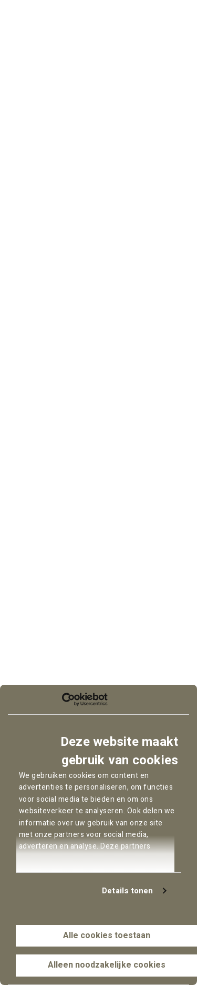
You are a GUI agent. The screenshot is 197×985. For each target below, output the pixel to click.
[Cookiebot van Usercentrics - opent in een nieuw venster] (62, 699)
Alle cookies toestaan (106, 935)
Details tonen (127, 891)
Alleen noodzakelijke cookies (106, 965)
